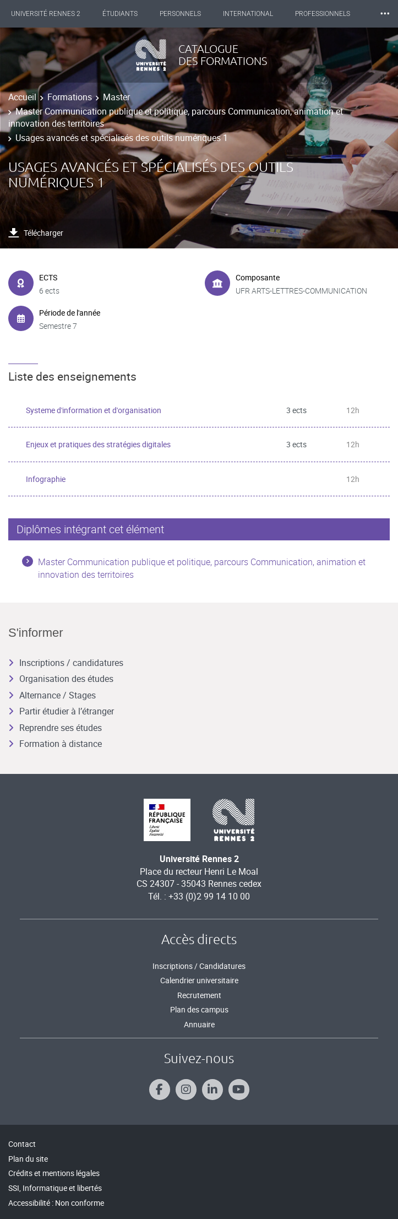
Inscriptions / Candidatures (199, 966)
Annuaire (199, 1024)
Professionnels (322, 14)
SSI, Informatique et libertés (55, 1188)
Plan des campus (199, 1009)
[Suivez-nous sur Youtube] (238, 1089)
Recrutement (199, 995)
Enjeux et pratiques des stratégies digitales (98, 444)
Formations (69, 97)
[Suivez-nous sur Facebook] (159, 1089)
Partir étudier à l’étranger (61, 711)
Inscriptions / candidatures (65, 663)
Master (116, 97)
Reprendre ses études (55, 728)
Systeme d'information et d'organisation (93, 410)
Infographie (46, 479)
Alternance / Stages (52, 695)
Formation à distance (55, 744)
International (248, 14)
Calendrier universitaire (199, 980)
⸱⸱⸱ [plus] (385, 13)
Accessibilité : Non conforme (56, 1203)
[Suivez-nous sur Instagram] (186, 1089)
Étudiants (120, 14)
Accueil (22, 97)
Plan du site (28, 1158)
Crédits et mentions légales (54, 1173)
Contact (22, 1144)
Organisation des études (60, 679)
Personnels (180, 14)
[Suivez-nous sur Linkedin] (212, 1089)
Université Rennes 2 (45, 14)
